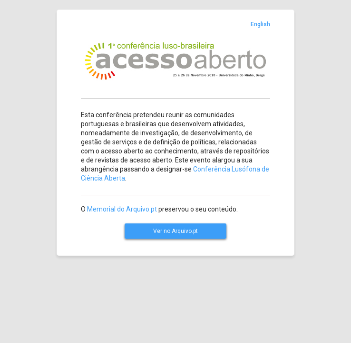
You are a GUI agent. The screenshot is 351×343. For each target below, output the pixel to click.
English (260, 24)
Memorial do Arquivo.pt (122, 209)
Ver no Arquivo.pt (175, 231)
